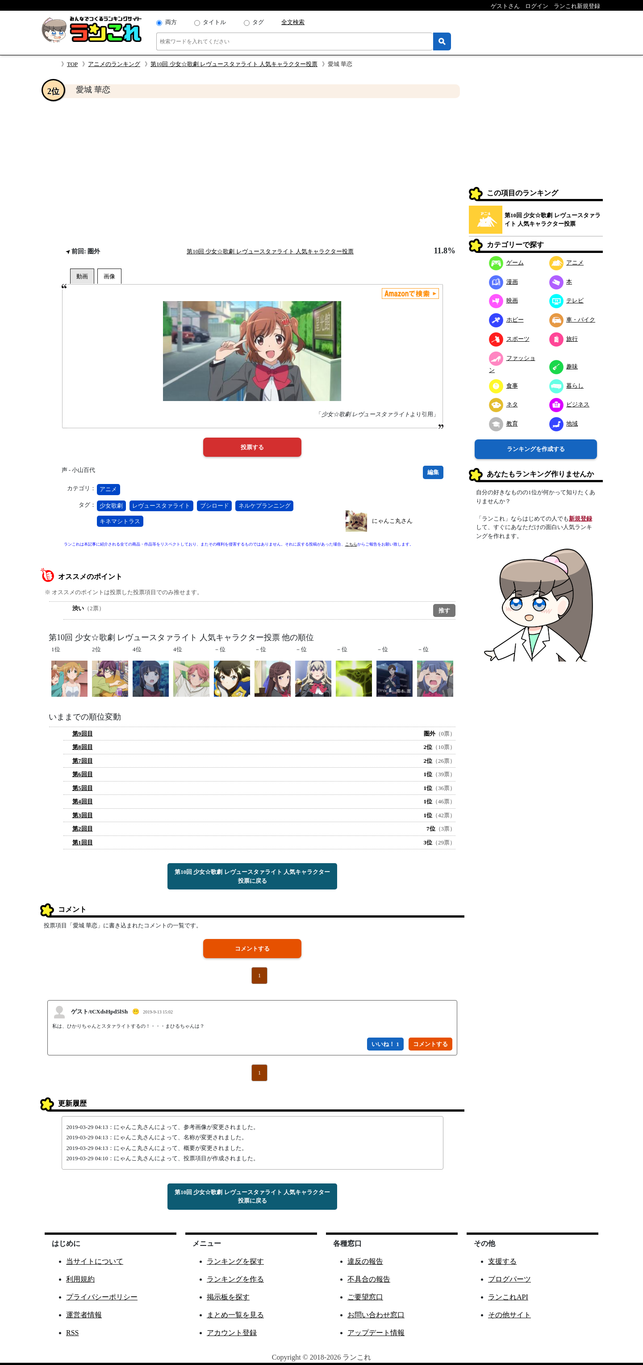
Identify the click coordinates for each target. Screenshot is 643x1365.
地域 (563, 423)
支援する (502, 1261)
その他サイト (509, 1315)
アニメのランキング (114, 64)
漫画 (503, 281)
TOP (72, 64)
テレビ (566, 300)
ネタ (503, 404)
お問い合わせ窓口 (376, 1315)
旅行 (563, 338)
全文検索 (293, 22)
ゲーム (506, 262)
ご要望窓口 (365, 1297)
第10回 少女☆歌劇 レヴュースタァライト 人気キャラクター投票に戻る (252, 876)
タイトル (214, 22)
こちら (351, 544)
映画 (503, 300)
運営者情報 (84, 1315)
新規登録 (580, 518)
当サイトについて (94, 1261)
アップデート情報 (376, 1332)
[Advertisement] (252, 172)
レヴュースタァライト (161, 505)
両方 (171, 22)
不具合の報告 (368, 1279)
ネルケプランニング (264, 505)
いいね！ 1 (385, 1044)
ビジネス (569, 404)
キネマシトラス (120, 521)
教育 (503, 423)
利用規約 (80, 1279)
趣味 (563, 366)
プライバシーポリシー (102, 1297)
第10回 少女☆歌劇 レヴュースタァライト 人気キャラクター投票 (233, 64)
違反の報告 (365, 1261)
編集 (433, 472)
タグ (258, 22)
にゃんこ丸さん (392, 520)
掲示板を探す (228, 1297)
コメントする (252, 948)
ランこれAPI (508, 1297)
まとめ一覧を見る (235, 1315)
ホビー (506, 319)
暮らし (566, 385)
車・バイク (572, 319)
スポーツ (509, 338)
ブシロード (214, 505)
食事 (503, 385)
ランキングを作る (235, 1279)
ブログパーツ (509, 1279)
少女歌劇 (111, 505)
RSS (72, 1332)
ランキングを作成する (536, 449)
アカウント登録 (232, 1332)
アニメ (108, 489)
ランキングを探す (235, 1261)
